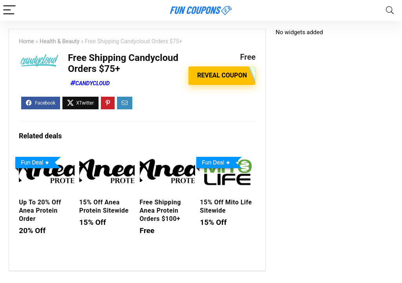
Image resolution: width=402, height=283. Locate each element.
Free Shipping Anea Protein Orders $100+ (160, 210)
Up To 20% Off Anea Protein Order (40, 210)
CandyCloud (92, 83)
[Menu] (9, 10)
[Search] (389, 10)
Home (26, 41)
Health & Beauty (60, 41)
